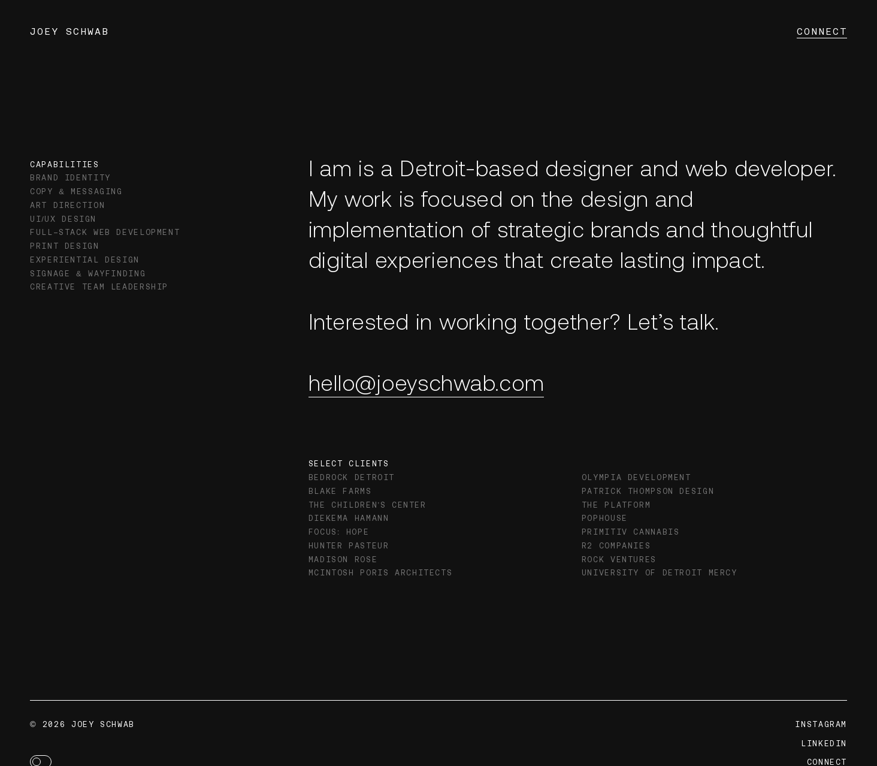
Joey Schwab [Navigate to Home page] (69, 31)
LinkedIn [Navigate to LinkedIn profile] (824, 743)
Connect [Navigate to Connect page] (822, 31)
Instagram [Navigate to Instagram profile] (821, 724)
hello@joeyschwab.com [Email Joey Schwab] (427, 382)
